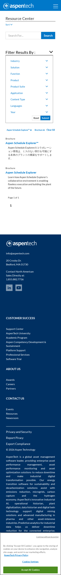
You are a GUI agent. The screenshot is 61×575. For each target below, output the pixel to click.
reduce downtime (45, 472)
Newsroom (12, 417)
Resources (12, 413)
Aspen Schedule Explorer (21, 172)
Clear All (51, 129)
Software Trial (13, 358)
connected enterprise (41, 530)
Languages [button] (29, 105)
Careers (10, 384)
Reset (36, 118)
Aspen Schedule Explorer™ (19, 130)
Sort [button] (9, 24)
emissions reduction (18, 491)
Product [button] (29, 80)
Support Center (14, 328)
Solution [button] (29, 67)
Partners (11, 388)
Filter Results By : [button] (20, 52)
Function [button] (29, 73)
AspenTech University (18, 333)
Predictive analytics (29, 522)
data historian (29, 507)
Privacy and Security (19, 432)
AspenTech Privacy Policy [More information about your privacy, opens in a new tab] (16, 555)
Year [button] (29, 112)
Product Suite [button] (29, 86)
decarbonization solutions (22, 487)
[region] (30, 554)
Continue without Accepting (47, 537)
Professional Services (18, 354)
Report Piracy (14, 438)
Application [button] (29, 93)
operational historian (29, 503)
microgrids (39, 491)
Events (10, 409)
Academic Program (16, 337)
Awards (10, 379)
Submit (45, 118)
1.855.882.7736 (15, 279)
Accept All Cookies (30, 570)
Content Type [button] (29, 99)
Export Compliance (18, 444)
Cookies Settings (30, 561)
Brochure (40, 130)
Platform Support (16, 350)
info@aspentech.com (17, 253)
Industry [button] (29, 60)
